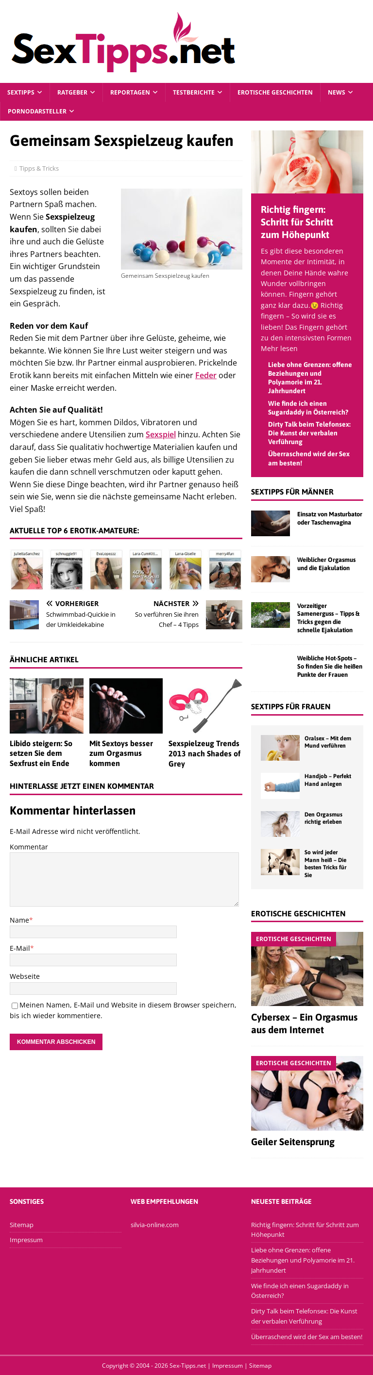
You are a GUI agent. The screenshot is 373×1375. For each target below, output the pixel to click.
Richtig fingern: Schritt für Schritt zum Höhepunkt (297, 222)
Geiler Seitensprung (293, 1141)
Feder (206, 375)
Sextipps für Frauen (291, 706)
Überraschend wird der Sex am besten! (306, 1336)
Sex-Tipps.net (188, 1365)
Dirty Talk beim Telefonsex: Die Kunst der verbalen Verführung (309, 433)
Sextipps (20, 92)
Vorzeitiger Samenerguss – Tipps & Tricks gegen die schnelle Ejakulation (328, 618)
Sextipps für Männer (292, 491)
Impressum (26, 1239)
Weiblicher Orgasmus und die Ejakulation (326, 564)
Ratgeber (72, 92)
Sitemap (22, 1224)
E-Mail (20, 948)
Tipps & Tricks (44, 168)
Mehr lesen (279, 348)
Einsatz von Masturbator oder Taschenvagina (329, 518)
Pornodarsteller (37, 111)
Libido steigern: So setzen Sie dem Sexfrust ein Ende (41, 753)
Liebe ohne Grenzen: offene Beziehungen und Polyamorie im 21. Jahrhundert (303, 1260)
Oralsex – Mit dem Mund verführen (328, 742)
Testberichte (194, 92)
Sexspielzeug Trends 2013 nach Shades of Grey (204, 753)
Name (19, 920)
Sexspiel (161, 434)
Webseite (25, 976)
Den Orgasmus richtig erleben (323, 818)
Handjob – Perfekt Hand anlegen (328, 780)
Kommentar (29, 846)
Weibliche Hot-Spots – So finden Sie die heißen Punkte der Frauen (329, 666)
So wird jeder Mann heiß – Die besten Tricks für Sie (325, 864)
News (336, 92)
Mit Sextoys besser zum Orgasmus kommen (121, 753)
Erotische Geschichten (275, 92)
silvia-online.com (155, 1224)
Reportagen (130, 92)
